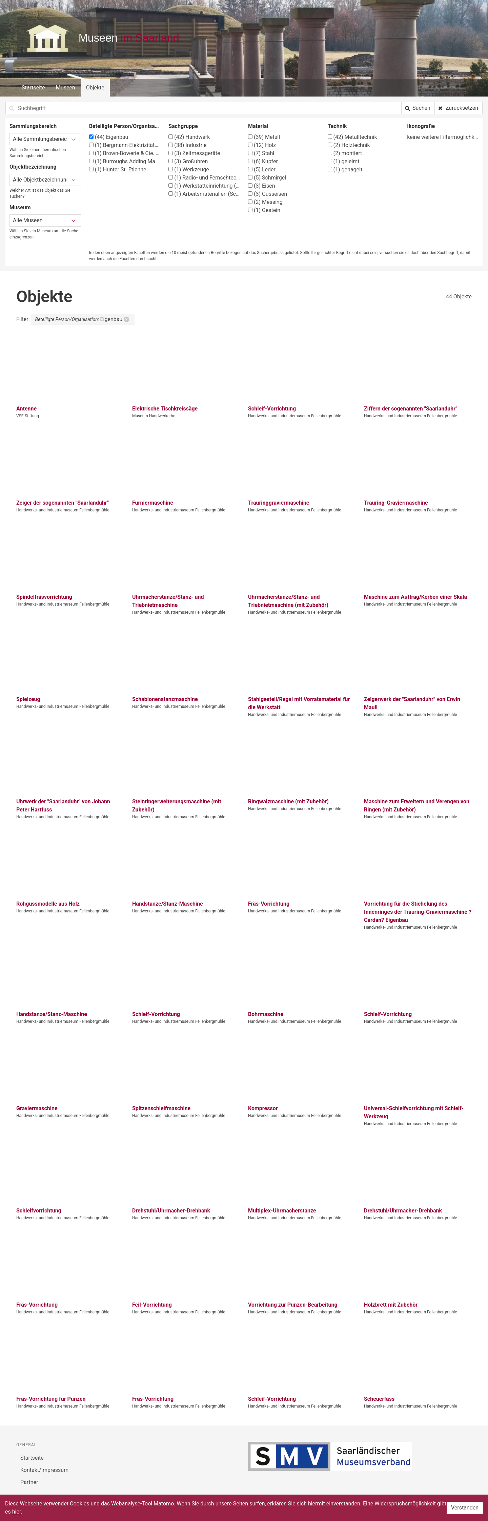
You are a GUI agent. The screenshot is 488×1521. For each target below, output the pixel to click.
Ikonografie (421, 126)
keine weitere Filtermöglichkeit (443, 137)
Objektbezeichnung (33, 167)
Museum (20, 207)
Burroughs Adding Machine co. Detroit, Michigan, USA (125, 161)
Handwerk (189, 137)
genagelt (345, 169)
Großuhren (188, 161)
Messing (265, 202)
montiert (345, 153)
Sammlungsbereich (33, 126)
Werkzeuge (188, 169)
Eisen (261, 186)
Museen (65, 87)
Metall (264, 137)
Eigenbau (108, 137)
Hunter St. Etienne (117, 169)
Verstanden (465, 1507)
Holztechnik (349, 145)
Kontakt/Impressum (44, 1470)
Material (258, 126)
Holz (262, 145)
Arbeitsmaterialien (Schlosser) (204, 194)
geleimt (344, 161)
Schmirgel (267, 177)
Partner (29, 1482)
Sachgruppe (183, 126)
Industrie (187, 145)
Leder (262, 169)
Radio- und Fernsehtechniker (204, 177)
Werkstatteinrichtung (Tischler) (204, 186)
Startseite (33, 87)
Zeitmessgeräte (194, 153)
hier (16, 1511)
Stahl (261, 153)
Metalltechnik (352, 137)
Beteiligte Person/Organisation (125, 126)
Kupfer (263, 161)
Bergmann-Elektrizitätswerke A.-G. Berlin (125, 145)
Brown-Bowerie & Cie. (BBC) (125, 153)
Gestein (264, 210)
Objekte (95, 87)
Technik (337, 126)
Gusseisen (267, 194)
